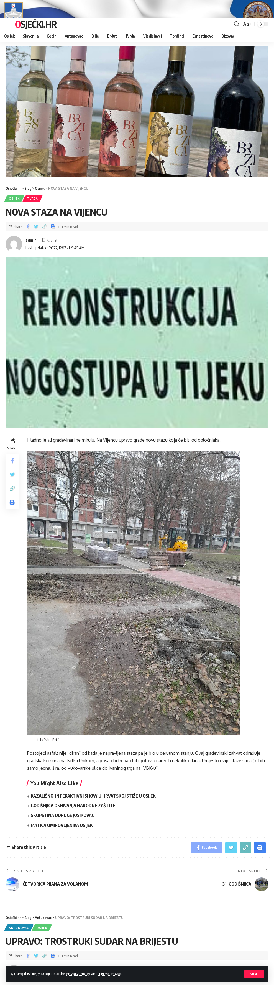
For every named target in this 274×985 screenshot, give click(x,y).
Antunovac (19, 943)
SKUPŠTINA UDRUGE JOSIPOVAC (62, 830)
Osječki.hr (36, 39)
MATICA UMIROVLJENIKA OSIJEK (62, 840)
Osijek (14, 214)
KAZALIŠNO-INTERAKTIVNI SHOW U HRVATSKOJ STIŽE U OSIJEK (93, 811)
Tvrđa (32, 214)
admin (31, 255)
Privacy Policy (78, 973)
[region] (137, 127)
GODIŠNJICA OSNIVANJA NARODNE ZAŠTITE (73, 821)
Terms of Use (109, 973)
